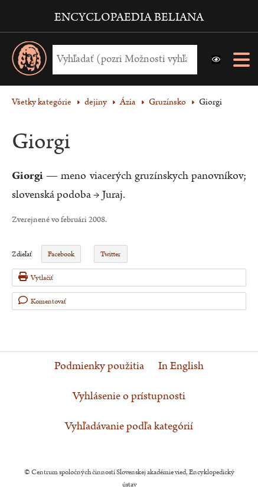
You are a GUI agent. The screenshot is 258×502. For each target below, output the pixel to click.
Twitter (110, 254)
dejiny (95, 102)
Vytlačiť (35, 277)
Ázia (128, 102)
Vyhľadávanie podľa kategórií (129, 426)
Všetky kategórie (41, 102)
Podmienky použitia (99, 366)
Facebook (61, 254)
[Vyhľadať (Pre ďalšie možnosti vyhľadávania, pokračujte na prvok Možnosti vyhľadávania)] (121, 59)
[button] (216, 60)
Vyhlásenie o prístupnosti (129, 396)
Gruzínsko (167, 102)
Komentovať (42, 301)
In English (181, 366)
